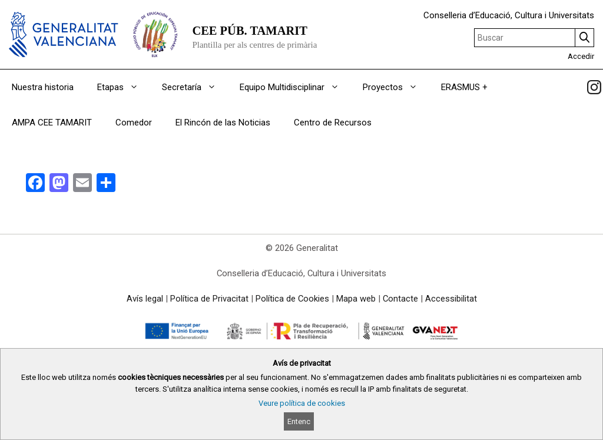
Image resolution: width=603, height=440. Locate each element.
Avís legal (145, 298)
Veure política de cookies (302, 403)
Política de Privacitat (209, 298)
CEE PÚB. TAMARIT (249, 30)
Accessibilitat (451, 298)
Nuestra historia (43, 87)
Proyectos (396, 87)
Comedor (133, 122)
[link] (594, 87)
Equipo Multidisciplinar (295, 87)
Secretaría (195, 87)
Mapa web (356, 298)
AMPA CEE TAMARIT (52, 122)
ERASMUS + (464, 87)
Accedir (581, 56)
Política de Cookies (292, 298)
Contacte (400, 298)
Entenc (298, 421)
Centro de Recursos (333, 122)
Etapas (123, 87)
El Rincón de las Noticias (222, 122)
